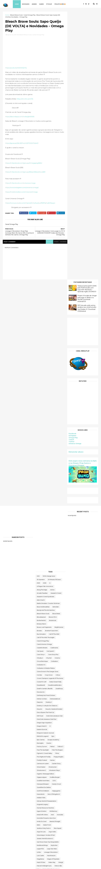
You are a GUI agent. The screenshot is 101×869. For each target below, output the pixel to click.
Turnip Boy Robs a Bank (44, 816)
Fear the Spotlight (43, 529)
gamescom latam (43, 542)
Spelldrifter (40, 742)
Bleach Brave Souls (17, 15)
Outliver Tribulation (43, 685)
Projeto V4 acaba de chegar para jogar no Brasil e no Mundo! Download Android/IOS (86, 30)
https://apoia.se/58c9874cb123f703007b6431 (22, 146)
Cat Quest (40, 430)
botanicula (52, 399)
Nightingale (50, 668)
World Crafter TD (50, 843)
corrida (39, 454)
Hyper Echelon (41, 590)
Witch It (39, 843)
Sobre (39, 738)
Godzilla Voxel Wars (43, 559)
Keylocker (54, 624)
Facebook (72, 165)
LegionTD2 (40, 628)
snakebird (50, 728)
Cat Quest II (50, 430)
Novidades (26, 4)
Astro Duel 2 (41, 379)
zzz (38, 854)
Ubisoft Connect (42, 823)
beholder (56, 386)
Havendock (40, 573)
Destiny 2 (49, 481)
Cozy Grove (48, 454)
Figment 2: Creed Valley (44, 532)
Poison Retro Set (50, 692)
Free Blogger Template (24, 866)
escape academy (53, 519)
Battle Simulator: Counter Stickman (48, 382)
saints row (47, 713)
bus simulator (41, 413)
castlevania (54, 427)
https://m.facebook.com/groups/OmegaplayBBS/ (24, 166)
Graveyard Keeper (43, 563)
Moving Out (58, 658)
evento (49, 522)
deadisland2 (41, 464)
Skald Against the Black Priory (52, 724)
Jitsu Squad (57, 607)
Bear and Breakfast (43, 386)
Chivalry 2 (40, 437)
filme (57, 532)
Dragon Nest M (41, 505)
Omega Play (72, 170)
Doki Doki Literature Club (54, 495)
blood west (56, 392)
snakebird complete (43, 731)
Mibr (38, 648)
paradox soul (41, 689)
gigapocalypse (42, 556)
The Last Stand (41, 777)
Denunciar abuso (75, 184)
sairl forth (57, 713)
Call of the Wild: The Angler (45, 416)
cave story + (41, 433)
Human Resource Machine (45, 587)
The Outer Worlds (42, 781)
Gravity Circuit (56, 563)
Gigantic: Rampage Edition (45, 553)
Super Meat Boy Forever (45, 755)
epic (53, 515)
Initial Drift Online (42, 593)
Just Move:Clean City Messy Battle (48, 621)
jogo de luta (41, 611)
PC (60, 689)
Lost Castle (40, 634)
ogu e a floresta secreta (45, 675)
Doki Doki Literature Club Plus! (46, 498)
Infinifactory (53, 590)
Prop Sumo (53, 696)
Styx (56, 742)
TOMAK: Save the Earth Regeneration (49, 799)
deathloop (59, 467)
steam (49, 742)
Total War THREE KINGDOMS (46, 803)
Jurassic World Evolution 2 (45, 617)
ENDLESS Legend (42, 515)
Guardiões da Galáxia (44, 566)
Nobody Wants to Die (44, 672)
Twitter (71, 174)
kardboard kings (42, 624)
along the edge (42, 369)
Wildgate (55, 840)
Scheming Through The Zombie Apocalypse (50, 720)
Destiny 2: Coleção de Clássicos (47, 484)
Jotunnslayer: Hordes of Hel (46, 614)
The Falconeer (56, 774)
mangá (60, 641)
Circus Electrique (42, 440)
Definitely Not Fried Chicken (46, 474)
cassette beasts (42, 427)
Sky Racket (40, 728)
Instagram (72, 168)
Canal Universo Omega (44, 423)
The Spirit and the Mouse (45, 789)
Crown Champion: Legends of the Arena (50, 457)
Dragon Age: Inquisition (44, 501)
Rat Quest (59, 703)
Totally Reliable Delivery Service (47, 806)
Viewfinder (50, 830)
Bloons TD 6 (52, 396)
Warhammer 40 (42, 833)
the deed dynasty (43, 774)
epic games (40, 519)
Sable (39, 713)
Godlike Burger (55, 556)
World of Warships (43, 847)
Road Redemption (43, 709)
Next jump (40, 668)
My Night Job (41, 662)
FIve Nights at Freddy (43, 536)
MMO (38, 651)
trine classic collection (50, 813)
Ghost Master (41, 546)
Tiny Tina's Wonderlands (44, 792)
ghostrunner (53, 546)
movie (50, 658)
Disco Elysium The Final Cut (45, 491)
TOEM (39, 796)
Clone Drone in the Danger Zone (47, 450)
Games (42, 4)
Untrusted (40, 830)
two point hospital (43, 820)
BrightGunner (59, 406)
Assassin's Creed (56, 372)
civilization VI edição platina (46, 447)
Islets (38, 604)
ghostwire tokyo (54, 549)
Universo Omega (74, 176)
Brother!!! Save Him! (51, 409)
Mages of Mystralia (53, 638)
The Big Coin (59, 759)
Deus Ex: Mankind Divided (54, 488)
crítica (58, 454)
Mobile (46, 651)
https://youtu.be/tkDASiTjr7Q (16, 69)
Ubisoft (54, 820)
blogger (45, 246)
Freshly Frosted (42, 539)
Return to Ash (41, 706)
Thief (57, 789)
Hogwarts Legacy (42, 583)
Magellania (40, 638)
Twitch (71, 171)
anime (52, 369)
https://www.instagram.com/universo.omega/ (22, 191)
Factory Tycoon (42, 525)
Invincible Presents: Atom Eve (46, 597)
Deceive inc (41, 471)
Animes (34, 4)
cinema (57, 437)
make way (52, 641)
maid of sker (41, 641)
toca (56, 792)
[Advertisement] (82, 63)
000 (38, 355)
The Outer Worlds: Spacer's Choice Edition (50, 785)
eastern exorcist (42, 508)
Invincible (60, 593)
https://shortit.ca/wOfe (25, 102)
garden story (56, 542)
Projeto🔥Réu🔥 (60, 4)
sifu (38, 724)
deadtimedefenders (54, 464)
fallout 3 (60, 525)
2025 (38, 362)
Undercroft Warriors (57, 823)
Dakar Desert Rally (55, 461)
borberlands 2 (41, 399)
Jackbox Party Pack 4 (44, 607)
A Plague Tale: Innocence (45, 365)
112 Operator (41, 358)
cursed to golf (41, 461)
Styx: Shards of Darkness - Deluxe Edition (50, 748)
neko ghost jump (54, 662)
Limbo (39, 631)
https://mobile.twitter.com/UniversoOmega (22, 195)
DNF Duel (40, 495)
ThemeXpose (13, 866)
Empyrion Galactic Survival (45, 512)
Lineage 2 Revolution (51, 631)
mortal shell (40, 658)
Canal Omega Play (30, 15)
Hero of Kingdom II (54, 573)
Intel (52, 593)
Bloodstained (41, 396)
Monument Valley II (57, 651)
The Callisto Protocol (43, 762)
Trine (38, 813)
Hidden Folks (41, 576)
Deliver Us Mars (42, 478)
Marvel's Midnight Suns (44, 645)
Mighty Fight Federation (50, 648)
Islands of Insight (55, 600)
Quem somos (41, 699)
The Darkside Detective (44, 765)
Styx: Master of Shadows (45, 745)
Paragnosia (52, 689)
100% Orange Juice (49, 355)
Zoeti (56, 850)
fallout (52, 525)
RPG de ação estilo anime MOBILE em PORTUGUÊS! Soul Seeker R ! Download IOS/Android (86, 40)
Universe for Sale (42, 826)
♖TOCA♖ (50, 4)
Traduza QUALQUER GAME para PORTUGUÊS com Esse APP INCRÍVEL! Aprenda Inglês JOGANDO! (86, 21)
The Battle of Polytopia (44, 759)
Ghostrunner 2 (41, 549)
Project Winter (41, 696)
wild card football (43, 840)
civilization (54, 440)
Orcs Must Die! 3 (51, 682)
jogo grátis (52, 611)
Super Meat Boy (42, 752)
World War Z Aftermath (44, 850)
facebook (59, 246)
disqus (52, 246)
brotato (39, 409)
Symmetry (59, 755)
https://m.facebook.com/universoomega (21, 186)
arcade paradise (42, 372)
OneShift (40, 682)
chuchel (48, 437)
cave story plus (53, 433)
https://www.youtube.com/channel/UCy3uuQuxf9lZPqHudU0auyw (31, 206)
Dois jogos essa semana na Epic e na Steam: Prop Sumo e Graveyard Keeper (82, 195)
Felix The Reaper (57, 529)
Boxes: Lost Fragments (44, 406)
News (52, 665)
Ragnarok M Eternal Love (45, 703)
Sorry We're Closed (50, 738)
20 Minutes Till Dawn (54, 358)
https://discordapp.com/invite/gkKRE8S (20, 120)
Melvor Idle (58, 645)
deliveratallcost (55, 478)
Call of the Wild (54, 413)
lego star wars (52, 628)
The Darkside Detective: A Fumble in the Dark (50, 769)
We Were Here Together (45, 837)
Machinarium (51, 634)
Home (17, 4)
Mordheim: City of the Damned (47, 655)
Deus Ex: (39, 488)
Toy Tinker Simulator (55, 809)
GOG (54, 559)
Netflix (45, 665)
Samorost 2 (40, 716)
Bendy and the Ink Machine (46, 389)
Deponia (40, 481)
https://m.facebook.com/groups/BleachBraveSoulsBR (26, 175)
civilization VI (41, 444)
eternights (40, 522)
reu (50, 706)
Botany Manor (41, 403)
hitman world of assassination (46, 580)
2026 (44, 362)
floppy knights (58, 536)
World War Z (56, 847)
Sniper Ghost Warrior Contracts (47, 735)
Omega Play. (52, 679)
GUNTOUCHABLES (43, 570)
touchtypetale (41, 809)
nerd (38, 665)
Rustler (54, 709)
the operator (54, 777)
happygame (56, 570)
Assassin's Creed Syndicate (45, 375)
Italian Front (47, 604)
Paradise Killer (56, 685)
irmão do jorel (41, 600)
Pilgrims (39, 692)
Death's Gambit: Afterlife (44, 467)
